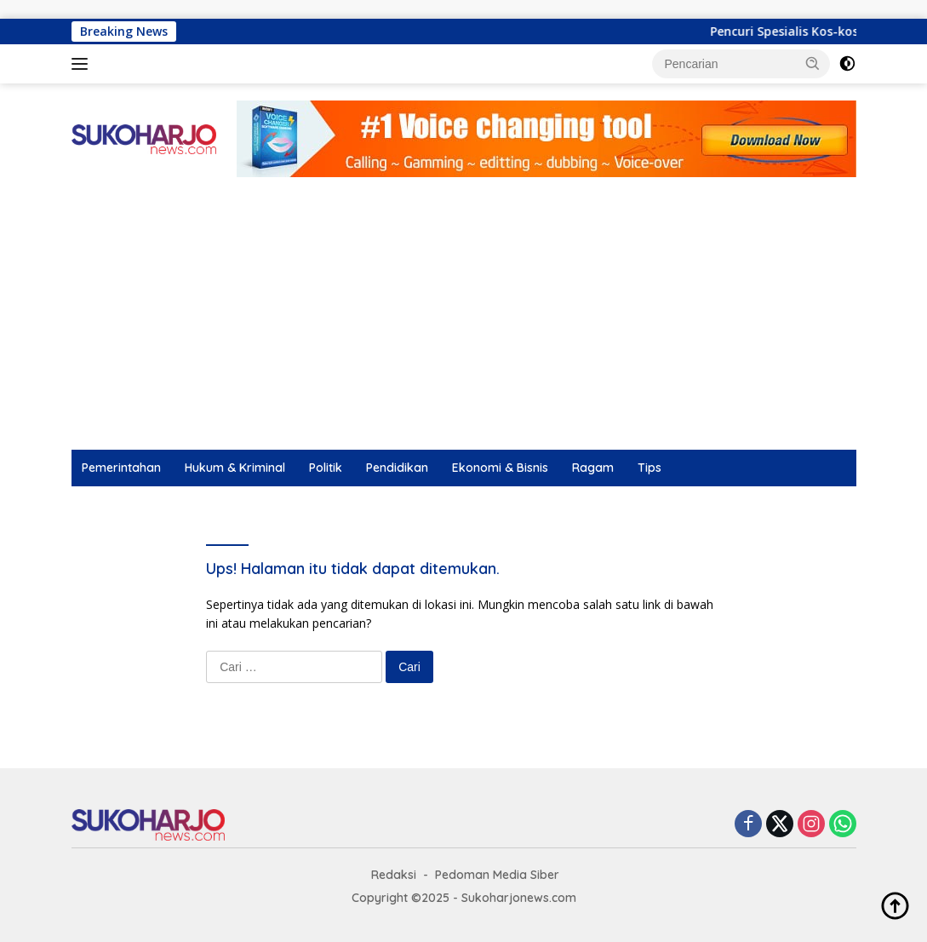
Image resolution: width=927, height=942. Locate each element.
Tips (649, 467)
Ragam (593, 467)
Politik (325, 467)
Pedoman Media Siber (497, 874)
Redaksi (393, 874)
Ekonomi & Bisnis (500, 467)
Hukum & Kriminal (235, 467)
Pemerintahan (121, 467)
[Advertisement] (463, 322)
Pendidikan (397, 467)
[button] (813, 63)
